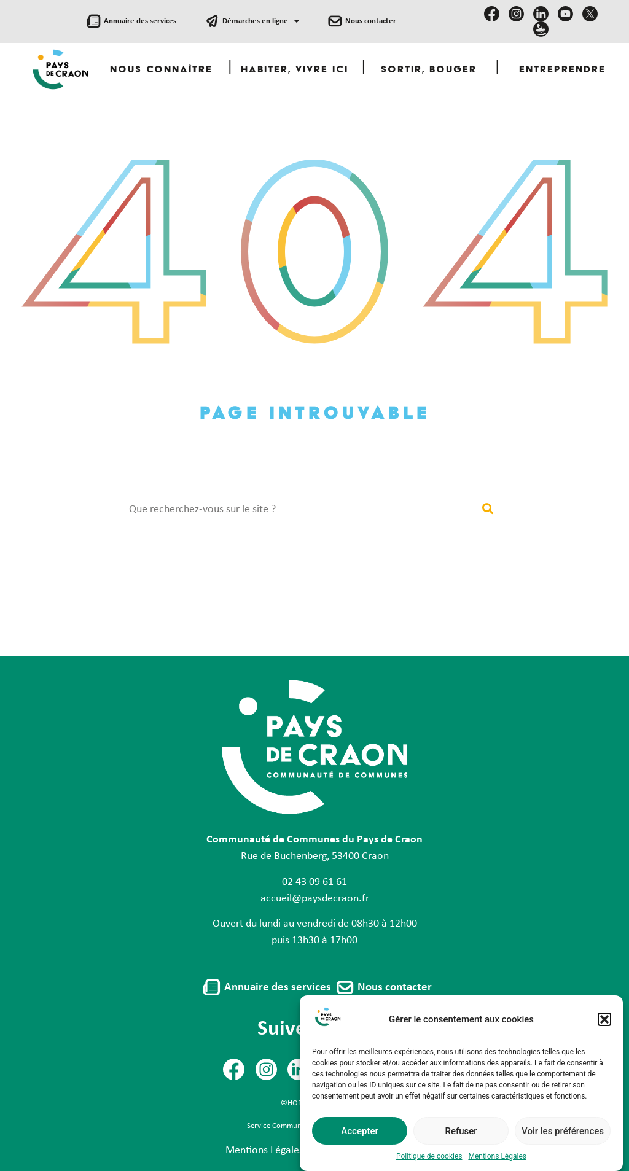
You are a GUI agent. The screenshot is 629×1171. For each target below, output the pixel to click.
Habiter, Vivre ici (294, 70)
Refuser (461, 1145)
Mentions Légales (264, 1150)
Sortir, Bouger (429, 70)
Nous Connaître (161, 70)
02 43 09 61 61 (314, 882)
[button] (604, 1033)
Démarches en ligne (260, 22)
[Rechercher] (487, 509)
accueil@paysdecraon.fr (314, 899)
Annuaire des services (140, 21)
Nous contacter (370, 21)
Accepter (359, 1145)
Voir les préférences (563, 1145)
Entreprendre (562, 70)
